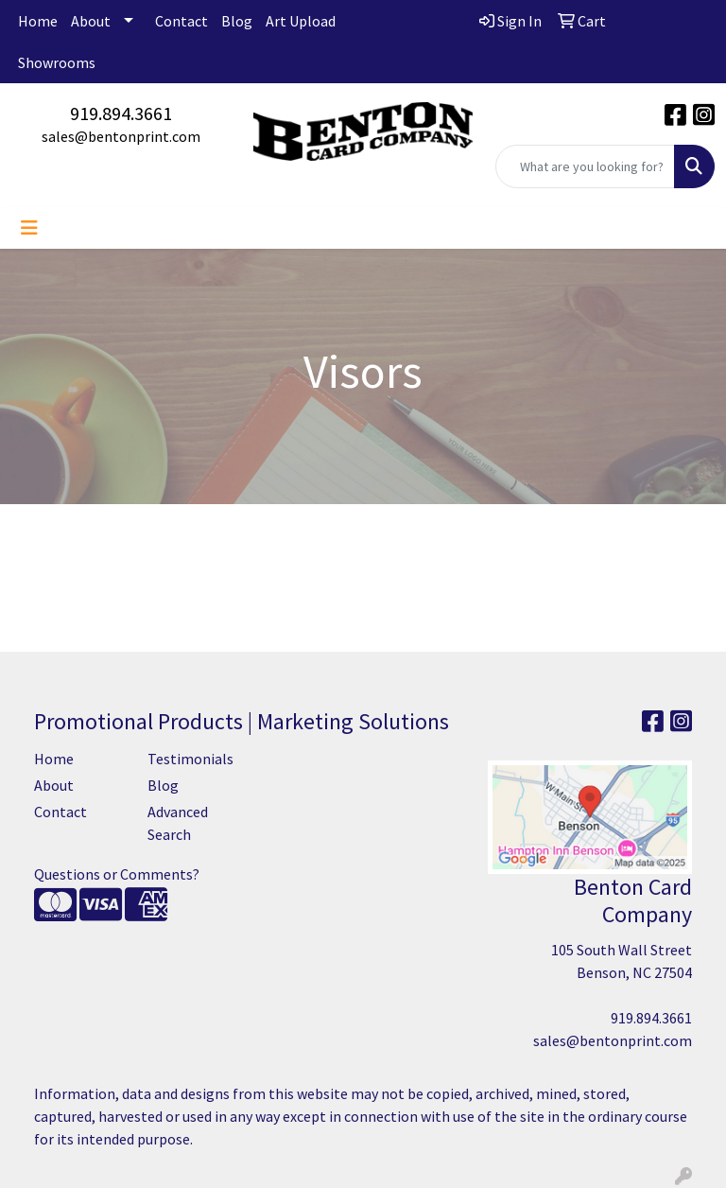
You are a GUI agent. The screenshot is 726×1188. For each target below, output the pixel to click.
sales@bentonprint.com (121, 136)
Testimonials (190, 758)
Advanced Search (177, 823)
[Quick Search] (585, 166)
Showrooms (56, 62)
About (91, 20)
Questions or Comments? (116, 874)
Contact (181, 20)
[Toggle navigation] (29, 228)
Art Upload (301, 20)
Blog (236, 20)
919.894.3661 (121, 113)
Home (38, 20)
